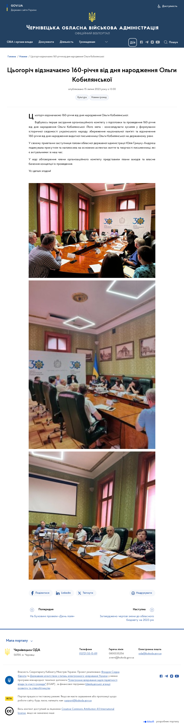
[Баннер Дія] (132, 42)
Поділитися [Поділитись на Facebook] (42, 593)
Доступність (169, 6)
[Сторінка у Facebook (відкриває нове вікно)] (141, 42)
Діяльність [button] (66, 42)
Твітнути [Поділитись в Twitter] (88, 593)
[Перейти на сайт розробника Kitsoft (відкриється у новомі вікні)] (149, 721)
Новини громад (99, 97)
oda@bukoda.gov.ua (150, 653)
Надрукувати (144, 593)
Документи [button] (46, 42)
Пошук (173, 42)
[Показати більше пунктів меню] (106, 41)
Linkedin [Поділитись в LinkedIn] (66, 593)
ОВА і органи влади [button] (20, 42)
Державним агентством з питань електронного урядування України (69, 676)
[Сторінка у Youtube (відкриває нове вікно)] (158, 42)
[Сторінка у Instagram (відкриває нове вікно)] (152, 42)
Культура (82, 97)
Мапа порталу (17, 641)
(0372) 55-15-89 (88, 653)
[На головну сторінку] (92, 23)
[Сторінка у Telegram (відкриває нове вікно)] (147, 42)
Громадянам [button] (87, 42)
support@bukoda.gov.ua (78, 700)
